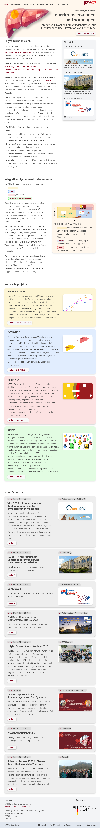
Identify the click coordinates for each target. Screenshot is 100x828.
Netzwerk (49, 4)
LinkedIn (42, 825)
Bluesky (67, 825)
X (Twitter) (55, 825)
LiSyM (49, 80)
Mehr (11, 543)
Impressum (79, 825)
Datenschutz (91, 825)
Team (57, 4)
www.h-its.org (26, 807)
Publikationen (29, 4)
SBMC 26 (65, 4)
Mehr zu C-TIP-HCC (18, 370)
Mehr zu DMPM (16, 477)
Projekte (40, 4)
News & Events (16, 4)
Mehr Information (85, 33)
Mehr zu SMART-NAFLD (19, 323)
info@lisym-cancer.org (12, 807)
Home (6, 4)
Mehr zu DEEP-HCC (17, 420)
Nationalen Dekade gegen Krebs (18, 52)
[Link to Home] (90, 3)
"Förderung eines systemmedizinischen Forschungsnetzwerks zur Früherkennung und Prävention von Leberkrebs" (31, 69)
